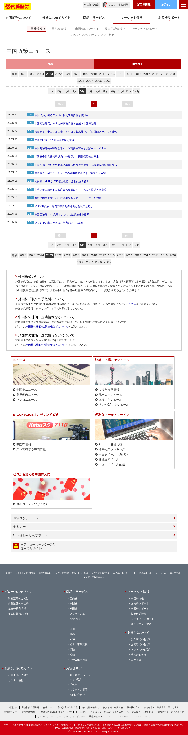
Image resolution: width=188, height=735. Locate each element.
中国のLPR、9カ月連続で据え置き (50, 140)
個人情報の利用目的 (113, 707)
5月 (82, 91)
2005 (107, 80)
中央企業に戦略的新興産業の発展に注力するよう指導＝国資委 (66, 189)
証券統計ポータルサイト (124, 573)
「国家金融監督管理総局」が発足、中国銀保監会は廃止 (63, 156)
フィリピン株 (77, 613)
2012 (146, 74)
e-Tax (163, 573)
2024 (40, 74)
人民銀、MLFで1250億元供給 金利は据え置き (58, 181)
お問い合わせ (77, 694)
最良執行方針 (133, 707)
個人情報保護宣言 (90, 707)
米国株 (73, 608)
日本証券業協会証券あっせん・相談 (72, 573)
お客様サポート (77, 668)
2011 (155, 74)
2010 (164, 74)
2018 (93, 74)
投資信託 (75, 618)
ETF (72, 624)
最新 (14, 74)
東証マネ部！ (176, 573)
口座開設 (136, 659)
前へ (60, 104)
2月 (59, 91)
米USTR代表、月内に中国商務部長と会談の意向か (60, 206)
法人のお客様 (138, 654)
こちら (132, 304)
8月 (105, 91)
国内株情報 (58, 28)
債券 (72, 634)
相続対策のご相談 (18, 613)
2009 (173, 74)
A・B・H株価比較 (110, 444)
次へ (127, 104)
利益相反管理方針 (30, 707)
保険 (72, 649)
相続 (72, 654)
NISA (73, 639)
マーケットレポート (144, 28)
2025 (31, 74)
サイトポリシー (45, 716)
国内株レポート (140, 603)
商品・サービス (77, 591)
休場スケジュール (25, 518)
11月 (129, 91)
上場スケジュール (110, 399)
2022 (58, 74)
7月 (97, 91)
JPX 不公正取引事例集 (94, 577)
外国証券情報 (92, 4)
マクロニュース (26, 399)
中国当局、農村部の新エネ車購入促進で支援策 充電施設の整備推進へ (72, 164)
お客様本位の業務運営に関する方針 (161, 707)
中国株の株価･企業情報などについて (47, 326)
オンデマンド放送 (141, 624)
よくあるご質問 (79, 689)
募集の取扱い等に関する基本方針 (106, 712)
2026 (23, 74)
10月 (121, 91)
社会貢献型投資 (79, 659)
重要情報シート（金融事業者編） (20, 712)
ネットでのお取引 (141, 649)
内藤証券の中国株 (18, 603)
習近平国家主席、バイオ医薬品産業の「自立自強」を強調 (64, 197)
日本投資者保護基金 (101, 573)
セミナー (19, 526)
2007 (89, 80)
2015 (120, 74)
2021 (67, 74)
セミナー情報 (16, 680)
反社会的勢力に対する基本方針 (56, 712)
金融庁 (9, 573)
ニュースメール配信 (112, 464)
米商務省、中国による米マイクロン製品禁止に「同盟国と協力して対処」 (73, 131)
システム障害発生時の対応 (140, 712)
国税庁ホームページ (148, 573)
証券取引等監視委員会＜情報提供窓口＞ (34, 573)
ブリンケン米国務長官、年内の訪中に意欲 (55, 222)
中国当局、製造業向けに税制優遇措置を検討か (57, 115)
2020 (76, 74)
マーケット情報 (138, 591)
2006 (98, 80)
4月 (74, 91)
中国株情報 (35, 28)
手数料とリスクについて (101, 716)
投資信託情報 (113, 28)
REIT (72, 628)
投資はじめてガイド (19, 668)
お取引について (138, 632)
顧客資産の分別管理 (68, 707)
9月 (113, 91)
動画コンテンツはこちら (32, 504)
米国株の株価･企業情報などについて (47, 344)
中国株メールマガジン (113, 454)
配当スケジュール (110, 394)
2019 (85, 74)
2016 (111, 74)
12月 (136, 91)
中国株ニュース (26, 389)
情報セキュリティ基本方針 (171, 712)
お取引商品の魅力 (18, 675)
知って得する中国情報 (31, 449)
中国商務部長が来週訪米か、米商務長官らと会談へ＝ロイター (66, 148)
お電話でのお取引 (141, 644)
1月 (51, 91)
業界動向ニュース (28, 394)
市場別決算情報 (109, 389)
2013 (137, 74)
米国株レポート (85, 28)
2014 (129, 74)
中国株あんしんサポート (30, 535)
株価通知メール (109, 459)
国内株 (73, 598)
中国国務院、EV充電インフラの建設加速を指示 (58, 214)
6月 (90, 91)
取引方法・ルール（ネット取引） (78, 677)
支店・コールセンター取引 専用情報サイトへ (38, 546)
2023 (49, 74)
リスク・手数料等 (118, 4)
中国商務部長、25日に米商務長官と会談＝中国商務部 (62, 123)
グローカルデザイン (19, 591)
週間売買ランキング (112, 449)
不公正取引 (80, 712)
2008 (80, 80)
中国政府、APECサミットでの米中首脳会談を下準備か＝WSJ (66, 173)
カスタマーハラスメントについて (133, 716)
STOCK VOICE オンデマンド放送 (92, 34)
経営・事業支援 (79, 644)
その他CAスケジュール (114, 404)
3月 (67, 91)
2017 (102, 74)
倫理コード (48, 707)
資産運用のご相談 (18, 598)
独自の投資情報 (17, 608)
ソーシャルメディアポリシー (71, 716)
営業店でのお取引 (141, 639)
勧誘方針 (13, 707)
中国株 (73, 603)
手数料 (73, 684)
